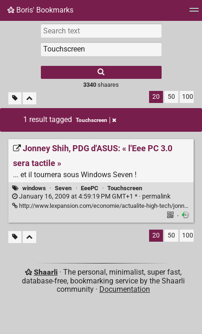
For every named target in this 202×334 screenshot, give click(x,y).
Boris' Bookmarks (40, 10)
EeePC (89, 188)
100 (187, 97)
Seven (63, 188)
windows (34, 188)
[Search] (101, 72)
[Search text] (101, 31)
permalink (91, 196)
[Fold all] (29, 98)
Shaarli (46, 272)
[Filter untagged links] (14, 98)
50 (171, 97)
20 (156, 97)
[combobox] (101, 49)
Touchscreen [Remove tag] (96, 120)
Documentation (124, 289)
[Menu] (194, 12)
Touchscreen (124, 188)
